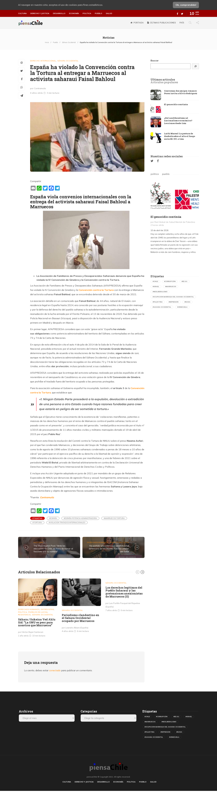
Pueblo (98, 13)
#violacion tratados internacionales (67, 522)
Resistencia (24, 615)
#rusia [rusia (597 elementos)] (187, 302)
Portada (139, 22)
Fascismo (38, 542)
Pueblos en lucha (119, 542)
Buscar (155, 60)
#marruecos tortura (114, 518)
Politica (87, 13)
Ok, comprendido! (186, 4)
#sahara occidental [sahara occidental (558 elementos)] (162, 307)
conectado (55, 670)
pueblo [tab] (166, 173)
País (181, 22)
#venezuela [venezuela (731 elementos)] (182, 307)
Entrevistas (47, 609)
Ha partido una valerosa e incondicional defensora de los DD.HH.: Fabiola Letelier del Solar (109, 548)
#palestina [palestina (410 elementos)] (158, 302)
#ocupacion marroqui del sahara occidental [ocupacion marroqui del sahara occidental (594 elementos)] (173, 297)
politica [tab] (155, 173)
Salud (109, 13)
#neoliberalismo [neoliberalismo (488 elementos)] (160, 292)
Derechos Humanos (97, 542)
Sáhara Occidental (69, 42)
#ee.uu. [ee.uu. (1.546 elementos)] (185, 281)
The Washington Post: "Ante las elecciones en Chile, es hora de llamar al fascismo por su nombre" (53, 548)
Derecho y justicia (39, 13)
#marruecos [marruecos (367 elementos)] (170, 287)
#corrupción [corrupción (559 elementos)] (170, 281)
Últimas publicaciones (163, 22)
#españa (53, 518)
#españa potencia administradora (80, 518)
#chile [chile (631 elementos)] (155, 281)
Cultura (22, 13)
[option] (38, 608)
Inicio (47, 42)
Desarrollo (59, 13)
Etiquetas (37, 518)
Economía (74, 13)
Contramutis (47, 497)
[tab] (163, 79)
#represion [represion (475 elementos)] (173, 302)
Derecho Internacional (43, 61)
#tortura (37, 522)
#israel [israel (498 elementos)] (156, 287)
